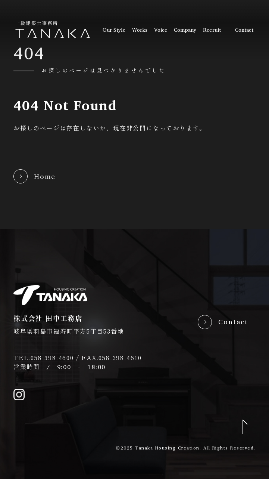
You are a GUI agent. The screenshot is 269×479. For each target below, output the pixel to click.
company (185, 30)
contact (244, 30)
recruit (212, 30)
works (139, 30)
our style (114, 30)
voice (160, 30)
